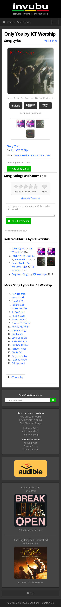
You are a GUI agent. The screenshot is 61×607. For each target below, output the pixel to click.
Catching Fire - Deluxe (23, 255)
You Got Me (18, 301)
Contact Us (48, 602)
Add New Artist (30, 428)
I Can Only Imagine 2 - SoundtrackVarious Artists (30, 541)
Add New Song (30, 434)
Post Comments (18, 220)
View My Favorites (30, 198)
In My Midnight (19, 341)
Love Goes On (19, 337)
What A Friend (19, 319)
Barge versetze (19, 356)
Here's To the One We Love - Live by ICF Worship (30, 98)
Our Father (17, 334)
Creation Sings (19, 330)
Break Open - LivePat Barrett (30, 489)
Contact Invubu (31, 449)
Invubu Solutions (16, 22)
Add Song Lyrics (19, 168)
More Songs (50, 40)
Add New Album (30, 431)
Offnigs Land (18, 363)
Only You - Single (20, 274)
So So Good (18, 312)
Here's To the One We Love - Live (32, 155)
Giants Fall (17, 352)
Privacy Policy (30, 446)
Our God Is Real (20, 344)
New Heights (18, 293)
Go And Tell (18, 297)
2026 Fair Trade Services (30, 582)
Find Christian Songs (30, 423)
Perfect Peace (19, 348)
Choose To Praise (21, 323)
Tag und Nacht (19, 359)
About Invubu (31, 442)
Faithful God (18, 304)
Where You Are (19, 308)
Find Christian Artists (30, 416)
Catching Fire (18, 248)
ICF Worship (19, 150)
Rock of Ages (19, 315)
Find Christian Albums (30, 419)
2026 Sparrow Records (30, 530)
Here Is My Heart (20, 326)
